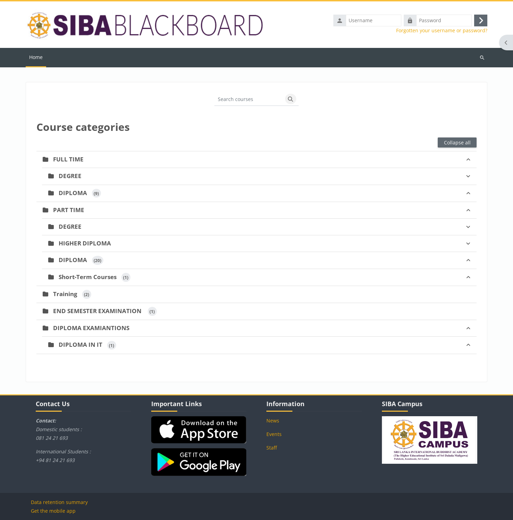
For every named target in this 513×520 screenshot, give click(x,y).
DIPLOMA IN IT (80, 345)
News (272, 420)
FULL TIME (68, 159)
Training (65, 294)
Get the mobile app (53, 511)
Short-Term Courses (88, 277)
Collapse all (457, 142)
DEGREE (70, 176)
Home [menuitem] (36, 57)
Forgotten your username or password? (441, 30)
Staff (271, 447)
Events (274, 434)
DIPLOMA (73, 193)
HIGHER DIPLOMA (85, 243)
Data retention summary (59, 502)
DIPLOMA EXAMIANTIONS (91, 328)
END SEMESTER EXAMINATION (98, 311)
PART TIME (68, 210)
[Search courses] (248, 99)
